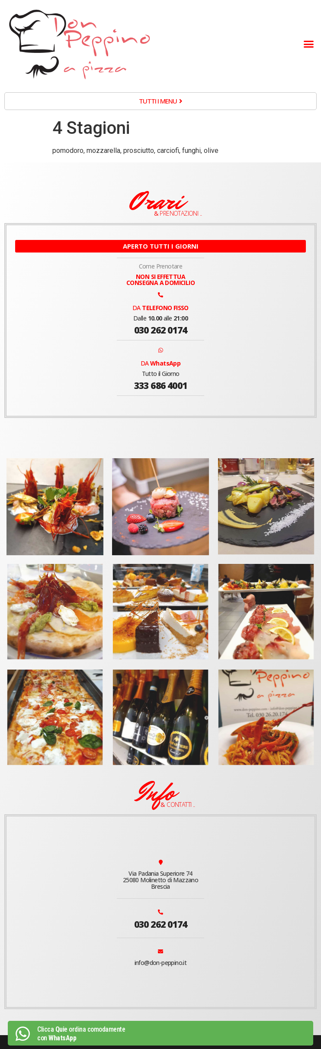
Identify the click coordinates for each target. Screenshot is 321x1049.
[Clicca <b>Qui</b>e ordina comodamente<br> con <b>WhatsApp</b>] (22, 1034)
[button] (309, 44)
